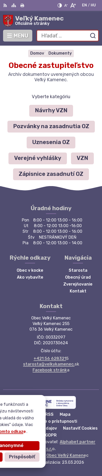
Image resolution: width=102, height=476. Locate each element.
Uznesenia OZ (51, 142)
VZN (82, 158)
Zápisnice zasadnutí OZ (51, 173)
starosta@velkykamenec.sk (51, 364)
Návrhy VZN (51, 110)
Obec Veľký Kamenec (67, 455)
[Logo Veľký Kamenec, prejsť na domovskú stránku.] (51, 21)
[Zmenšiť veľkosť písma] (66, 5)
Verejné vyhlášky (37, 158)
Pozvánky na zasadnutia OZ (51, 126)
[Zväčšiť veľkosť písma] (73, 5)
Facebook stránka (51, 370)
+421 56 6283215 (51, 358)
